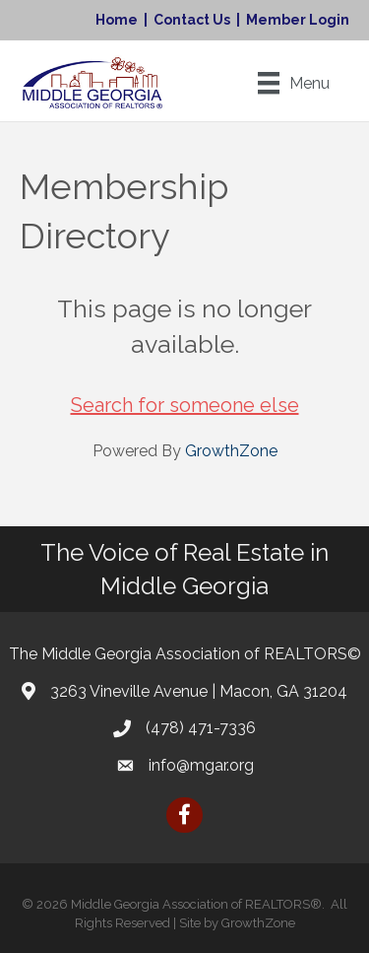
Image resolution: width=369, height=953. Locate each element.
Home (116, 20)
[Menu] (293, 82)
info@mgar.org (201, 765)
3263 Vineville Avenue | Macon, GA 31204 (198, 691)
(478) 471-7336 (201, 727)
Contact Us (192, 20)
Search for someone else (185, 405)
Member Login (297, 20)
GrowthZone (231, 451)
